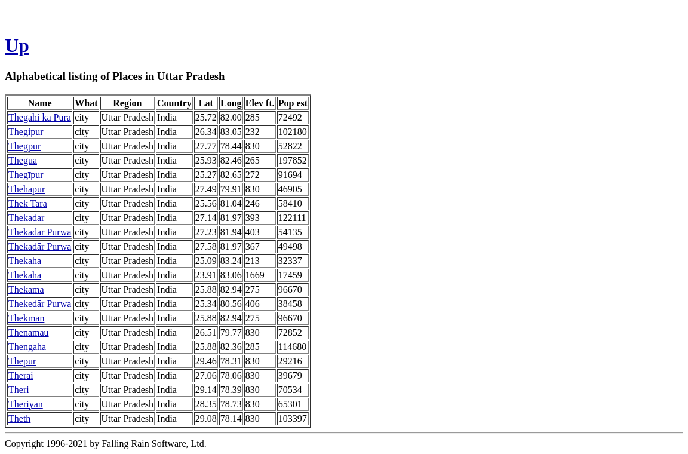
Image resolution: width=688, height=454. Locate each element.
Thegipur (26, 132)
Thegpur (24, 146)
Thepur (22, 361)
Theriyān (25, 404)
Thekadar (26, 218)
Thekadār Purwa (39, 246)
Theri (18, 390)
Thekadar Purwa (39, 232)
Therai (20, 375)
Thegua (22, 160)
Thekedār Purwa (39, 304)
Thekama (26, 289)
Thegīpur (26, 175)
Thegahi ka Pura (39, 117)
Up (17, 45)
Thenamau (28, 332)
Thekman (26, 318)
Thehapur (26, 189)
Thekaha (24, 261)
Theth (19, 418)
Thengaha (27, 347)
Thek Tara (27, 203)
